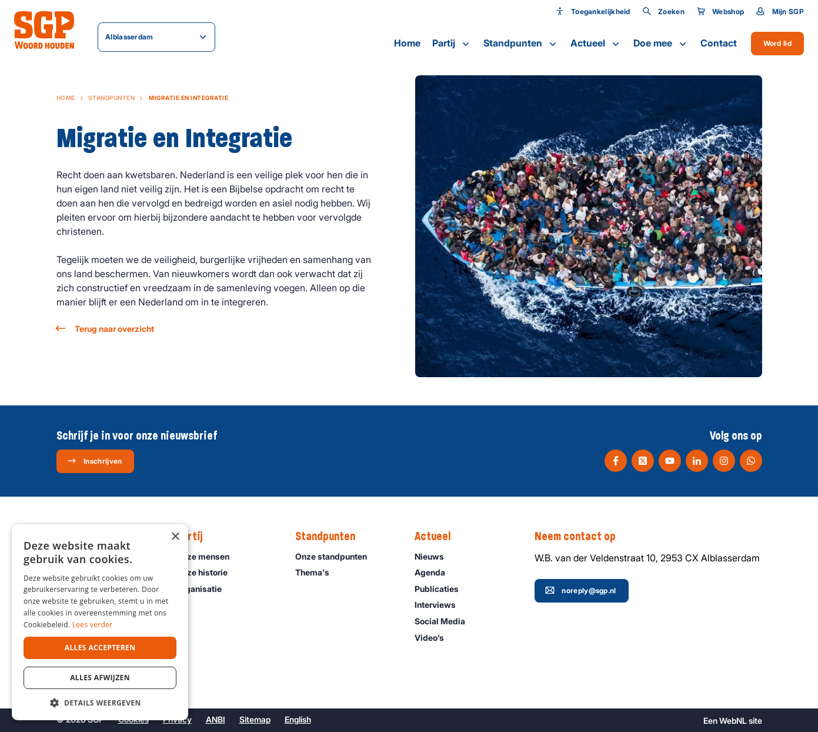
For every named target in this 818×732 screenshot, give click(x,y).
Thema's (317, 572)
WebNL (733, 721)
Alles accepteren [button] (100, 648)
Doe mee (661, 43)
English (298, 719)
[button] (100, 702)
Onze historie (207, 572)
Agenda (435, 572)
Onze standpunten (336, 556)
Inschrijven (94, 460)
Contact (718, 43)
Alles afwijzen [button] (100, 678)
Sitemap (255, 719)
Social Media (445, 621)
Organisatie (204, 588)
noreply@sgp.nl (580, 590)
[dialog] (100, 622)
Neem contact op (581, 537)
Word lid (777, 43)
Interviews (440, 604)
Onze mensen (208, 556)
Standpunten (521, 43)
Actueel (596, 43)
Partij (452, 43)
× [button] (175, 537)
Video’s (435, 637)
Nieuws (435, 556)
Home (407, 43)
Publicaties (442, 588)
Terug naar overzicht (105, 328)
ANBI (215, 719)
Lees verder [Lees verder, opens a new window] (92, 625)
